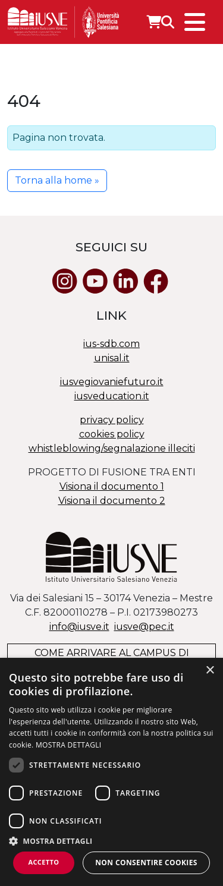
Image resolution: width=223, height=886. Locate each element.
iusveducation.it (111, 396)
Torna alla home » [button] (57, 180)
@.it (144, 626)
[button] (111, 841)
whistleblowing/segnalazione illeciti (112, 448)
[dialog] (111, 772)
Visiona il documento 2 (111, 500)
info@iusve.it (79, 626)
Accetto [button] (43, 861)
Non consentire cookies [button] (146, 862)
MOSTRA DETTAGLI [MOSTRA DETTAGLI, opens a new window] (68, 745)
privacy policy (112, 419)
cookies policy (112, 434)
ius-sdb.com (111, 343)
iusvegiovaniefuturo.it (112, 381)
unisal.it (112, 358)
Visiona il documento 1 (111, 486)
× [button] (209, 670)
